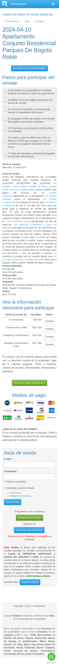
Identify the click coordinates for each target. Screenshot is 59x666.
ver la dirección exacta (18, 221)
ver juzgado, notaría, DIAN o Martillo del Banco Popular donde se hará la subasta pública (29, 186)
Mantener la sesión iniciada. (19, 488)
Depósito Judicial (30, 582)
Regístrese (15, 492)
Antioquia (39, 21)
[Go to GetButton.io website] (51, 663)
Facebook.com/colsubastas (29, 530)
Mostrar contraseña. (15, 481)
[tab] (29, 92)
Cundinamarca (12, 21)
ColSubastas (18, 4)
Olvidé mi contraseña (20, 496)
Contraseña (10, 471)
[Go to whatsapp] (51, 657)
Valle (27, 21)
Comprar (49, 321)
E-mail (8, 459)
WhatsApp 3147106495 (29, 517)
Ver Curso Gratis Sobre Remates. (29, 68)
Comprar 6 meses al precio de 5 (29, 383)
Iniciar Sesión (12, 502)
